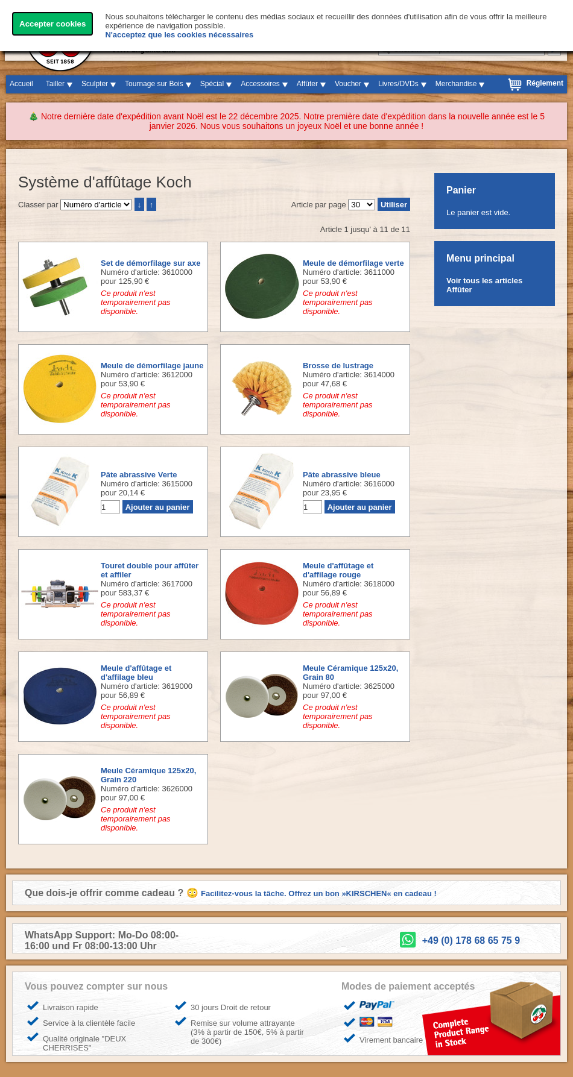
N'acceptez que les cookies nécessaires (179, 34)
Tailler (55, 84)
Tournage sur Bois (154, 84)
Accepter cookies (52, 23)
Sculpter (94, 84)
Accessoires (260, 84)
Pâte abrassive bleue (342, 474)
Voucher (348, 84)
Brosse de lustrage (338, 365)
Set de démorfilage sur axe (150, 263)
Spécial (212, 84)
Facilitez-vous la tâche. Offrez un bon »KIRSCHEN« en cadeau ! (319, 893)
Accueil (21, 84)
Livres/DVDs (398, 84)
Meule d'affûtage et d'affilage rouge (338, 570)
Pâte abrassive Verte (139, 474)
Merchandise (456, 84)
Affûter (307, 84)
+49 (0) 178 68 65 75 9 (471, 940)
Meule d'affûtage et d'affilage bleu (136, 673)
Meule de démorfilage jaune (152, 365)
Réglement (545, 83)
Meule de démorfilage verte (353, 263)
